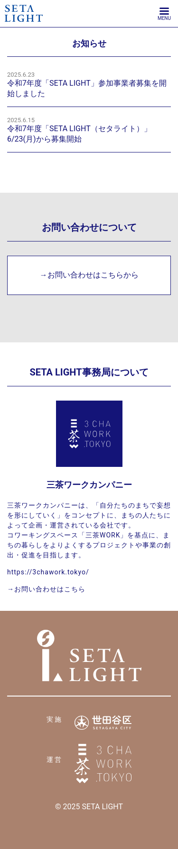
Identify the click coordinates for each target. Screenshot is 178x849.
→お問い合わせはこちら (46, 589)
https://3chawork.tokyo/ (48, 572)
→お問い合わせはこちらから (89, 274)
